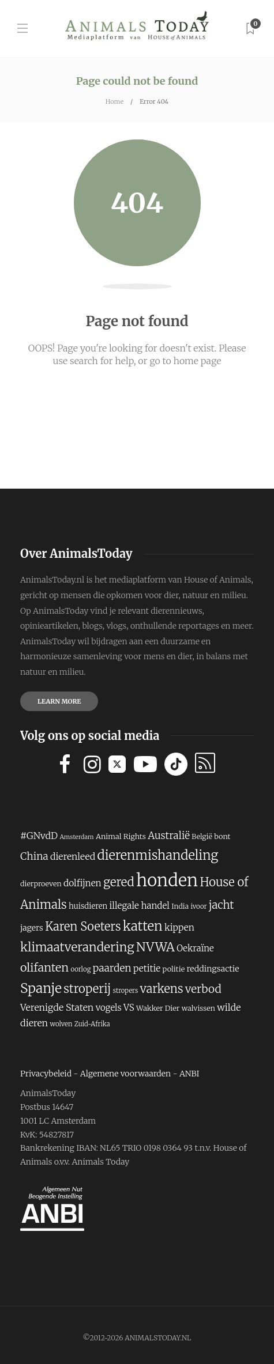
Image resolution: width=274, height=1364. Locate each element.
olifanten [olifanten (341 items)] (44, 967)
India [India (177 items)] (180, 906)
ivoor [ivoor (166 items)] (198, 906)
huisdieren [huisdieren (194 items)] (88, 906)
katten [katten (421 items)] (143, 926)
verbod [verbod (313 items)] (203, 989)
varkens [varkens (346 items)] (161, 988)
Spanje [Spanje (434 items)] (41, 988)
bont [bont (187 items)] (222, 836)
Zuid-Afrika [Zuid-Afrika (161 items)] (92, 1024)
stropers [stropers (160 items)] (125, 991)
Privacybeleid (46, 1073)
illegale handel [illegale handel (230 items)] (140, 905)
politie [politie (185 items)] (174, 969)
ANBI (189, 1073)
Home (114, 101)
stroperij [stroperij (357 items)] (87, 988)
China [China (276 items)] (34, 856)
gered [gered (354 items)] (118, 882)
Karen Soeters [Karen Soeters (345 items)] (83, 926)
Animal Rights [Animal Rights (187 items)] (121, 836)
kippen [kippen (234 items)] (179, 927)
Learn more (59, 701)
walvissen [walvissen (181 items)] (198, 1008)
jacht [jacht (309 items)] (221, 905)
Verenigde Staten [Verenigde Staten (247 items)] (56, 1007)
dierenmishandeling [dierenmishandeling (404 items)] (157, 855)
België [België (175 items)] (202, 836)
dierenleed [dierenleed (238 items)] (72, 856)
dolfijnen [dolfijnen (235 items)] (82, 883)
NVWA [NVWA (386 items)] (155, 947)
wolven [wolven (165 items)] (61, 1024)
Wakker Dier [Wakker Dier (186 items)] (157, 1008)
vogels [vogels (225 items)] (109, 1007)
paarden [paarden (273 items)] (112, 968)
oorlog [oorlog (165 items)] (80, 969)
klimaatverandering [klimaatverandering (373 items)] (77, 947)
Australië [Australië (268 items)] (169, 835)
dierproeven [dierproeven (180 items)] (41, 883)
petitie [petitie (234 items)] (146, 968)
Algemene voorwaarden (125, 1073)
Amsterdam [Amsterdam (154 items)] (76, 837)
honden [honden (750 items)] (167, 880)
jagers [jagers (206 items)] (31, 928)
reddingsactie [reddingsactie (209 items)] (213, 969)
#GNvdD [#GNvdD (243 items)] (39, 835)
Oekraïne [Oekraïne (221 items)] (195, 948)
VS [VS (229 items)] (128, 1007)
